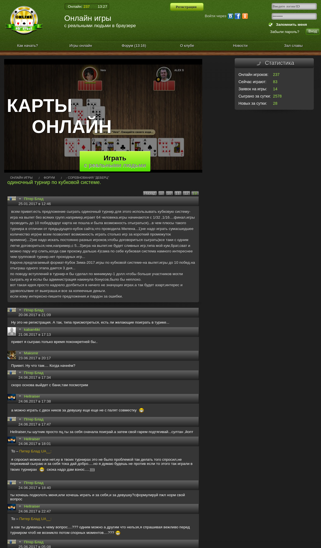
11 (178, 193)
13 (195, 193)
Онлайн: (79, 6)
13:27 (102, 6)
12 (186, 193)
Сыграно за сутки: (255, 96)
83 (275, 82)
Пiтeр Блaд (34, 310)
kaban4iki (32, 329)
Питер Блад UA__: (35, 451)
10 (169, 193)
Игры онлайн (80, 45)
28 (275, 103)
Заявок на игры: (253, 89)
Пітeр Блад (34, 199)
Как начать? (27, 45)
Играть (115, 161)
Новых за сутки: (253, 103)
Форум (134, 45)
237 (276, 74)
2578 (277, 96)
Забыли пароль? (284, 32)
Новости (240, 45)
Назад (150, 193)
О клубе (187, 45)
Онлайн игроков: (254, 74)
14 (275, 89)
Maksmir (31, 353)
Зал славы (293, 45)
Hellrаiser (32, 396)
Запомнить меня (290, 24)
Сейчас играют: (253, 82)
